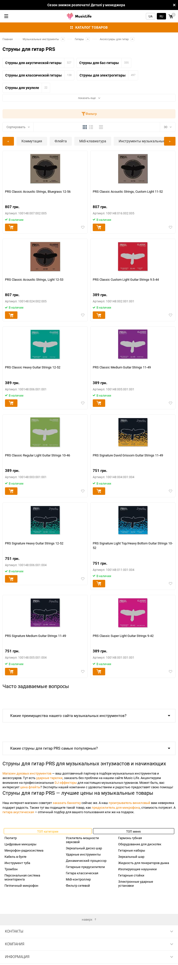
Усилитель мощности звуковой (82, 840)
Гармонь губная (130, 838)
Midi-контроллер (78, 879)
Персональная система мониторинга (22, 877)
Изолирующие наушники (137, 869)
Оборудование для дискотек (139, 844)
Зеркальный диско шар (84, 848)
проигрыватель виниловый (129, 802)
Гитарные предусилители (85, 867)
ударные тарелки (49, 778)
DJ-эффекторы (66, 782)
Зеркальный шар (131, 856)
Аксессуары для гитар (114, 39)
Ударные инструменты (83, 854)
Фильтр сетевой (78, 885)
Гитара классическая (82, 873)
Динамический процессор (86, 860)
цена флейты (30, 787)
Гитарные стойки (131, 875)
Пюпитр (10, 838)
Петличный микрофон (21, 885)
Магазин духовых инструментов (26, 773)
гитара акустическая (18, 812)
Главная (7, 39)
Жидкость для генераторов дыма (143, 863)
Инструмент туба (17, 863)
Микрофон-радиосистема (23, 850)
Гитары (79, 39)
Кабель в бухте (15, 856)
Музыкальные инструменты (41, 39)
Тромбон (11, 869)
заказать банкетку (67, 802)
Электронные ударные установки (135, 883)
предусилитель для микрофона (116, 807)
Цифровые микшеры (20, 844)
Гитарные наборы (131, 850)
